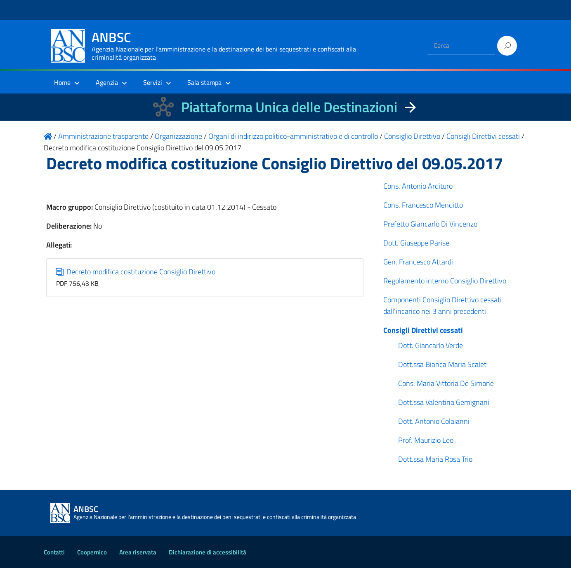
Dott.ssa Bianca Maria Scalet (442, 364)
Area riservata (137, 552)
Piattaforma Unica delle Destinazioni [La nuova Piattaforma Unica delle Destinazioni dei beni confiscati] (289, 106)
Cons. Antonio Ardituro (418, 186)
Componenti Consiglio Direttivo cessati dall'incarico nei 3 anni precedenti (442, 305)
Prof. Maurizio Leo (425, 440)
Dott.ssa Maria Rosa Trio (435, 459)
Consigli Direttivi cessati (423, 330)
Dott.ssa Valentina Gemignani (443, 402)
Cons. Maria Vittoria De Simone (446, 383)
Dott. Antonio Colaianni (434, 421)
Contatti (54, 552)
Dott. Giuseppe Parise (416, 242)
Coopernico (92, 552)
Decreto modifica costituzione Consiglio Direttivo (136, 271)
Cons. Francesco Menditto (423, 204)
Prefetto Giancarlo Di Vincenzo (430, 223)
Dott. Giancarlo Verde (430, 345)
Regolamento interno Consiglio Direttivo (444, 280)
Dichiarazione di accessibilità (207, 552)
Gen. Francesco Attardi (418, 261)
